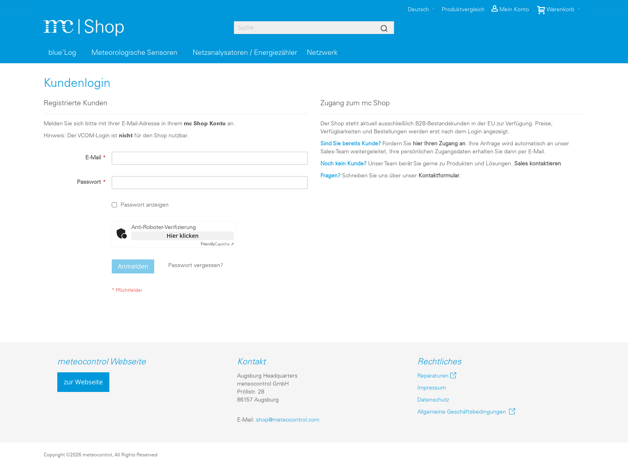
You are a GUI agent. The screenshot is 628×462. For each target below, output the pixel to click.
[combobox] (314, 27)
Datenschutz (433, 400)
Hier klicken (183, 235)
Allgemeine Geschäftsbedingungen (463, 412)
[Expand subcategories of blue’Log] (79, 53)
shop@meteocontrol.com (287, 420)
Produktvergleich (463, 10)
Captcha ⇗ (217, 244)
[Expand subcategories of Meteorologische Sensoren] (180, 53)
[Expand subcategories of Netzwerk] (340, 53)
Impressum (431, 388)
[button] (510, 10)
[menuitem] (65, 53)
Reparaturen (433, 376)
